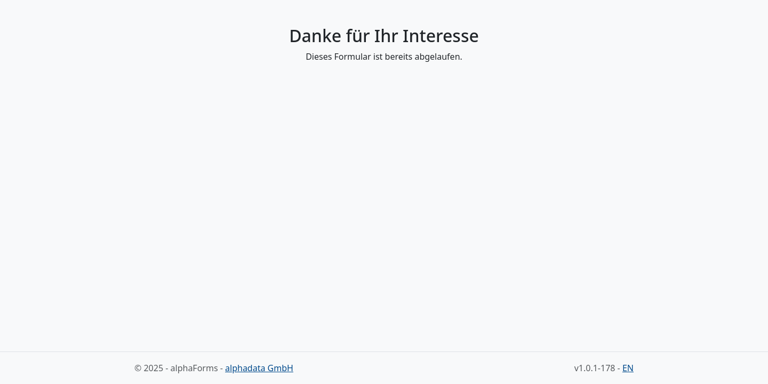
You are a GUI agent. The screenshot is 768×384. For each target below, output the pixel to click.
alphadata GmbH (259, 368)
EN (628, 368)
